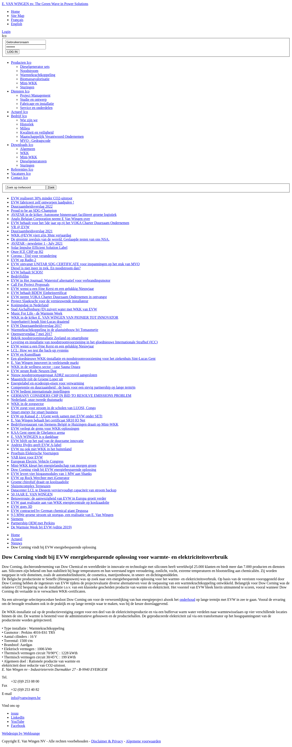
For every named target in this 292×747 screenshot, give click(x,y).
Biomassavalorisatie (35, 79)
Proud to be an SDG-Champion (34, 210)
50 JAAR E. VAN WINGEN (32, 494)
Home (15, 11)
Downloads (22, 145)
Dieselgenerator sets (35, 67)
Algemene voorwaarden (143, 741)
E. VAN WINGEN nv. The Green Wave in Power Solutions (45, 4)
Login (6, 32)
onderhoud (187, 599)
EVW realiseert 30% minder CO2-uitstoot (41, 198)
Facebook (18, 726)
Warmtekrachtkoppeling (37, 75)
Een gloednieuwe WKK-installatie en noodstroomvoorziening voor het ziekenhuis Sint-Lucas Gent (83, 358)
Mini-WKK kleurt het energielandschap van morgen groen (53, 465)
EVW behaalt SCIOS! (27, 272)
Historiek (27, 124)
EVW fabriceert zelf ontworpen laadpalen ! (42, 202)
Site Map (17, 16)
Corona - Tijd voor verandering (34, 256)
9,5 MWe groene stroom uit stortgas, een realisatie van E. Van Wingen (62, 515)
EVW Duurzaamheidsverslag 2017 (36, 326)
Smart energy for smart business (34, 412)
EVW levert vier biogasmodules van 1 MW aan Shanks (51, 474)
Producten (21, 62)
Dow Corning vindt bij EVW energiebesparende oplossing (53, 470)
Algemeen (27, 149)
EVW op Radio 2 (23, 260)
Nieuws (16, 543)
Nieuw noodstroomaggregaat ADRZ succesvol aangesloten (54, 375)
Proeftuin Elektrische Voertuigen (35, 453)
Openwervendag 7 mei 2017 (31, 334)
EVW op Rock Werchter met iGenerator (40, 478)
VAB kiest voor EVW (27, 457)
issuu (14, 713)
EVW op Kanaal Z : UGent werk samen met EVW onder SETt (56, 416)
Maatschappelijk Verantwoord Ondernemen (52, 136)
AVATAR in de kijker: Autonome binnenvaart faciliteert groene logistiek (64, 215)
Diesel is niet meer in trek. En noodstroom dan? (46, 268)
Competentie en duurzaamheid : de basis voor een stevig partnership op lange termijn (73, 387)
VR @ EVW (20, 227)
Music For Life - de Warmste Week (36, 313)
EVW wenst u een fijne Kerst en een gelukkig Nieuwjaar (52, 289)
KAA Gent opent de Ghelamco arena (38, 432)
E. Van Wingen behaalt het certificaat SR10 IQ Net (48, 420)
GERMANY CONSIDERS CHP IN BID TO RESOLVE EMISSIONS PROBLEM (71, 395)
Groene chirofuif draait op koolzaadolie (40, 482)
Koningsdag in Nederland (29, 305)
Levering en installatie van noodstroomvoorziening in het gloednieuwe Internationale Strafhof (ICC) (84, 342)
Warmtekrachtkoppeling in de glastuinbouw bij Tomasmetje (54, 330)
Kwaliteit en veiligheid (37, 132)
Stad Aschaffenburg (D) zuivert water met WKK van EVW (54, 309)
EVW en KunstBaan (26, 354)
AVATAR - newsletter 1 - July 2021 (37, 243)
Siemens (17, 519)
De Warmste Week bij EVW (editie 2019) (41, 527)
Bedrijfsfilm (20, 276)
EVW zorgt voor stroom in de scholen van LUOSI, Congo (53, 408)
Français (17, 20)
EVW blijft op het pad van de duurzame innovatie (47, 441)
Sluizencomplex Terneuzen (30, 486)
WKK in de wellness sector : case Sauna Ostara (45, 367)
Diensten (20, 91)
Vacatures (21, 173)
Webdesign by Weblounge (21, 733)
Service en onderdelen (36, 108)
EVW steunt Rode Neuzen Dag (34, 371)
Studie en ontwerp (33, 99)
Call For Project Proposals (30, 284)
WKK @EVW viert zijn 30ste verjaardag (41, 235)
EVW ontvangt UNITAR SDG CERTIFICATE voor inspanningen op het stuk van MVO (75, 264)
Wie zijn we (29, 120)
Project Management (35, 95)
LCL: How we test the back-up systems (39, 350)
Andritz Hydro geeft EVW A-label (36, 445)
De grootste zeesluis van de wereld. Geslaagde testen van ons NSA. (60, 239)
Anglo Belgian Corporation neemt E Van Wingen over (50, 219)
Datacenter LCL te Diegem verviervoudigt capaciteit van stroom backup (63, 490)
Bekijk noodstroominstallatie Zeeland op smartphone (49, 338)
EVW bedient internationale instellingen (40, 391)
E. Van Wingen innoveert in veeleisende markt (45, 363)
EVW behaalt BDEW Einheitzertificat (39, 293)
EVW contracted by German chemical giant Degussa (49, 511)
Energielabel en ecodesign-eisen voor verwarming (47, 383)
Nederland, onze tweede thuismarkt (37, 400)
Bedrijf (19, 116)
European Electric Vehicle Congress (37, 461)
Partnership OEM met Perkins (33, 523)
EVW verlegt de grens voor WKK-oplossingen (45, 428)
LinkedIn (17, 717)
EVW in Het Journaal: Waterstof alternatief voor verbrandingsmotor (60, 280)
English (16, 24)
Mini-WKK (28, 83)
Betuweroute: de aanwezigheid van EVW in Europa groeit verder (58, 498)
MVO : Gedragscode (35, 141)
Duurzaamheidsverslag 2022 (32, 206)
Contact (19, 178)
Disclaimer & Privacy (107, 741)
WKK (24, 153)
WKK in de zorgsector (27, 404)
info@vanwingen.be (26, 698)
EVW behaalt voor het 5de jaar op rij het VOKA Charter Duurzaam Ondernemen (70, 223)
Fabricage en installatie (37, 104)
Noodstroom (29, 71)
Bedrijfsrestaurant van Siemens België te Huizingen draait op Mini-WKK (64, 424)
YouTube (17, 721)
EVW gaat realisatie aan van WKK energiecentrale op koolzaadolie (60, 502)
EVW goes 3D (21, 507)
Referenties (22, 169)
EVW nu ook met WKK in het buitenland (41, 449)
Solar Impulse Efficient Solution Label (39, 247)
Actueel (19, 112)
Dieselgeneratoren (33, 161)
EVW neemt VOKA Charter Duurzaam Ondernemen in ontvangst (59, 297)
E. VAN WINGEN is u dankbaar (34, 437)
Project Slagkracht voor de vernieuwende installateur (49, 301)
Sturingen (27, 87)
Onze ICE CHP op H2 (27, 252)
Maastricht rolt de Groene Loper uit (37, 379)
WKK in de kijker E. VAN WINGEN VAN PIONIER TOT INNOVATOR (64, 317)
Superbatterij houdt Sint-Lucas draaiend (40, 321)
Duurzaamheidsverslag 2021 (32, 231)
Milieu (25, 128)
